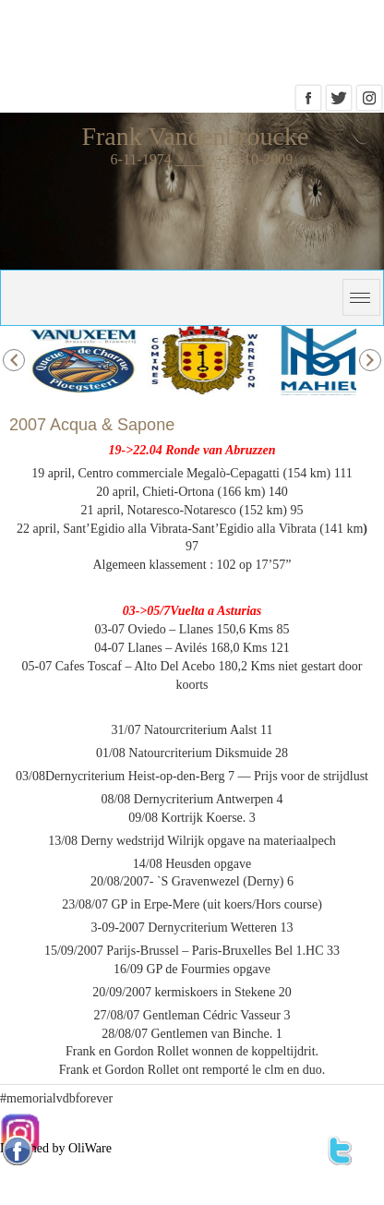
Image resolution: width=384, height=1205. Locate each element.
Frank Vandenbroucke (194, 136)
